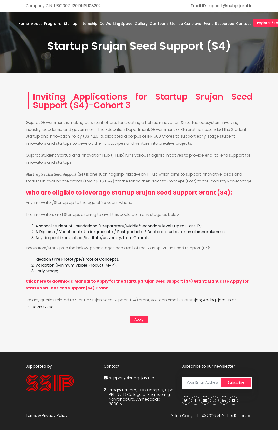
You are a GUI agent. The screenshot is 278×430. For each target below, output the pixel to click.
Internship (88, 23)
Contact (243, 23)
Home (23, 23)
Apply (139, 319)
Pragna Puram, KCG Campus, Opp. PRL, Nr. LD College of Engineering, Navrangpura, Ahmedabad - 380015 (139, 397)
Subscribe (236, 382)
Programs (53, 23)
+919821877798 (40, 307)
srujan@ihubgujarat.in (210, 300)
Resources (224, 23)
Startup (70, 23)
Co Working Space (115, 23)
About (36, 23)
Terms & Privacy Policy (47, 415)
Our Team (159, 23)
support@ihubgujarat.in (129, 378)
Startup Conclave (185, 23)
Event (208, 23)
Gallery (141, 23)
